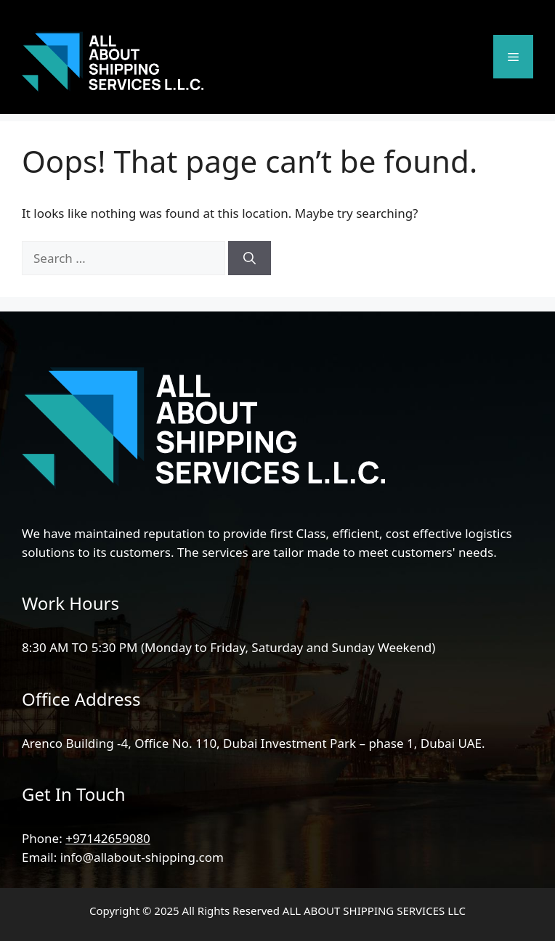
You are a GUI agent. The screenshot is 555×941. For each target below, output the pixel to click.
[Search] (249, 258)
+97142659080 (107, 838)
